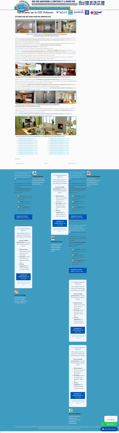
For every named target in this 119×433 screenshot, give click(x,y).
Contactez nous (18, 50)
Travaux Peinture (37, 176)
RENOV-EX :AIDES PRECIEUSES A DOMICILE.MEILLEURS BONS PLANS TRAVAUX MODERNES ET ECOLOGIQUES (48, 427)
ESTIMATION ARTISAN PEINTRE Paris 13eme (59, 142)
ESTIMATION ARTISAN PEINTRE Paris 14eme (59, 143)
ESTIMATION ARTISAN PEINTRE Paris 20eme (59, 154)
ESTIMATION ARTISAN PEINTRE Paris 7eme (27, 149)
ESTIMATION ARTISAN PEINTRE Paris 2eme (27, 140)
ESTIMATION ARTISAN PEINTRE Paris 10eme (28, 154)
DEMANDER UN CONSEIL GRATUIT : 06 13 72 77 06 (22, 217)
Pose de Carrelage (20, 295)
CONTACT (56, 7)
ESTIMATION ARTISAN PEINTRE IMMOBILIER (33, 16)
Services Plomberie (75, 414)
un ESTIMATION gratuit (22, 112)
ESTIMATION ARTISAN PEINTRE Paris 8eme (27, 150)
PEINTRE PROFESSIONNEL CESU (44, 8)
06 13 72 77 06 (109, 424)
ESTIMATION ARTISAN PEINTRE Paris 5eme (27, 145)
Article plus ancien (72, 163)
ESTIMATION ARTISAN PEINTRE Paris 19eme (59, 152)
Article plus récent (20, 163)
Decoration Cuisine (56, 242)
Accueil (46, 163)
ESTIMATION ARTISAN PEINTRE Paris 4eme (27, 143)
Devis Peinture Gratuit (109, 429)
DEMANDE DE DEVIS (64, 8)
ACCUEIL (33, 7)
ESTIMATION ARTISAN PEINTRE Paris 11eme (59, 138)
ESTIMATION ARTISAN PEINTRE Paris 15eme (59, 145)
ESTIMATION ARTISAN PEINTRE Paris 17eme (59, 149)
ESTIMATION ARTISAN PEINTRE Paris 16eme (59, 147)
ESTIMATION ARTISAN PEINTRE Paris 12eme (59, 140)
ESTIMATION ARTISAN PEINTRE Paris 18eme (59, 150)
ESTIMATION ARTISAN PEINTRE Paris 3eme (27, 142)
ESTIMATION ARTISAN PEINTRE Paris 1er (27, 138)
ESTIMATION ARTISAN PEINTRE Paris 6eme (27, 147)
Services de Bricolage (93, 176)
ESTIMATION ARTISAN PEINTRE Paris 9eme (27, 152)
